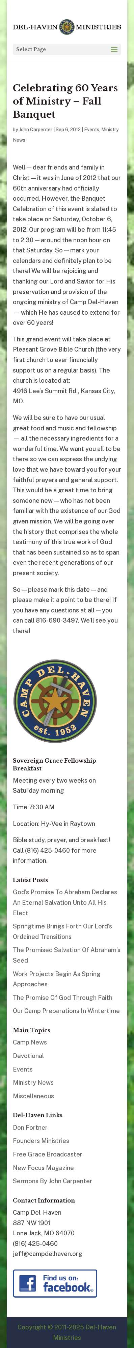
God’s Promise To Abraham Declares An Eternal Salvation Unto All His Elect (65, 902)
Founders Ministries (41, 1140)
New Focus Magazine (43, 1167)
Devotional (28, 1055)
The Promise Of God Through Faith (62, 997)
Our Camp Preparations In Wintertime (66, 1010)
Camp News (30, 1042)
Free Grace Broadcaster (47, 1154)
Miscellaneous (33, 1096)
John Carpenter (35, 129)
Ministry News (33, 1082)
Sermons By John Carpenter (52, 1181)
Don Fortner (30, 1127)
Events (91, 129)
